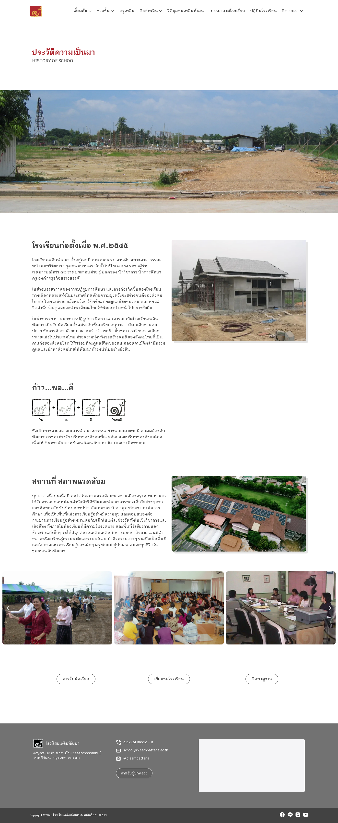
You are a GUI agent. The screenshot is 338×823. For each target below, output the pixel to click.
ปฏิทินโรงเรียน (263, 11)
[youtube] (306, 815)
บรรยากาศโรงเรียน (228, 11)
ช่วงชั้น (103, 11)
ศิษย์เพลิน (149, 11)
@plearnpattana (136, 758)
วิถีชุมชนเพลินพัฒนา (187, 11)
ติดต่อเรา (290, 11)
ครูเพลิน (127, 11)
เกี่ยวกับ (80, 11)
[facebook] (282, 815)
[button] (8, 608)
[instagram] (298, 815)
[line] (290, 815)
